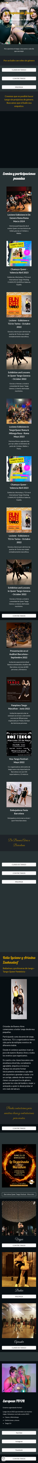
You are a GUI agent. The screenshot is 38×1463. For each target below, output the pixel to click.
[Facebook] (19, 1450)
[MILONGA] (19, 87)
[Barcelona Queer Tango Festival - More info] (19, 1194)
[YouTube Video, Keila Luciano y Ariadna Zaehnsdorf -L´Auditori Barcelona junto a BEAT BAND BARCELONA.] (19, 929)
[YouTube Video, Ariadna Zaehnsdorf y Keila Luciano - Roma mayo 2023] (19, 154)
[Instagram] (19, 1441)
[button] (2, 3)
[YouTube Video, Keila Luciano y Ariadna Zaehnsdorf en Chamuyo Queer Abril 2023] (19, 125)
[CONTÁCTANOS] (19, 78)
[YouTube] (19, 1432)
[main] (19, 13)
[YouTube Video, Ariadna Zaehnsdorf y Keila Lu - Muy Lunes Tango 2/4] (19, 900)
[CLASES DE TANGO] (19, 69)
